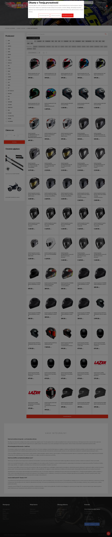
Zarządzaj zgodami (44, 15)
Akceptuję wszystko (68, 15)
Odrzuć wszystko (55, 15)
